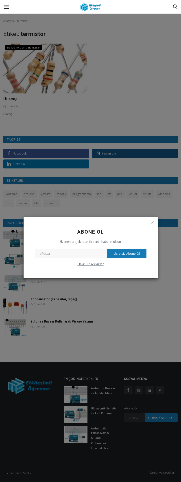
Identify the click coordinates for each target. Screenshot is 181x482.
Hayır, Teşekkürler (91, 264)
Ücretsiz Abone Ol (127, 253)
